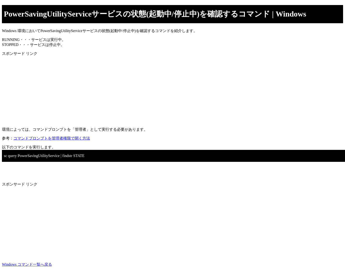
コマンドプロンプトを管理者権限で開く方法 (51, 138)
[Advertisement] (145, 89)
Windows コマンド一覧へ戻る (27, 264)
